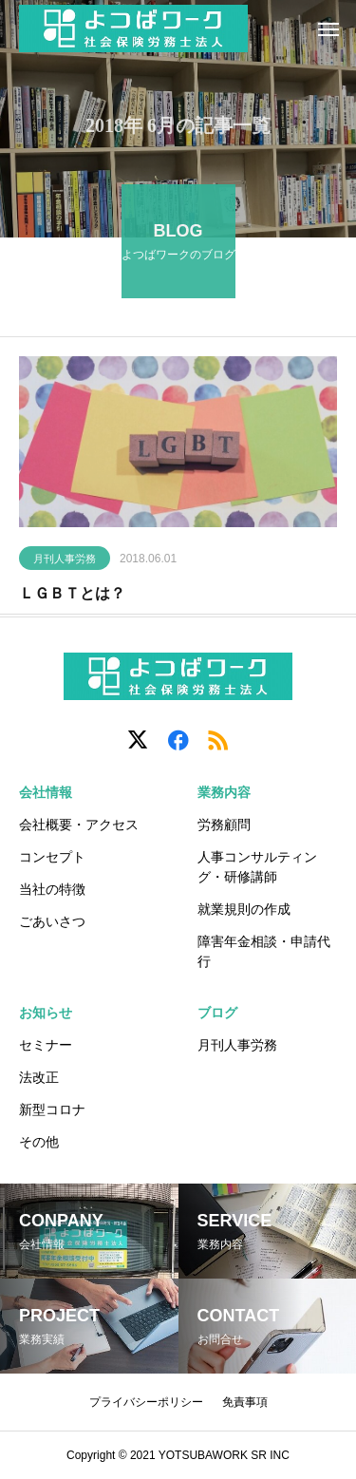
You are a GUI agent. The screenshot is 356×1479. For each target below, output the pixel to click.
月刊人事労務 (64, 562)
